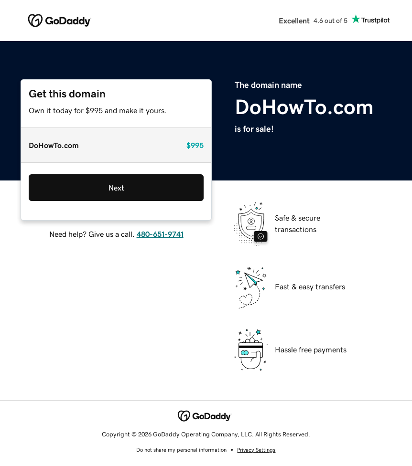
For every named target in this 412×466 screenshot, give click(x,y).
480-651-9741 (160, 234)
